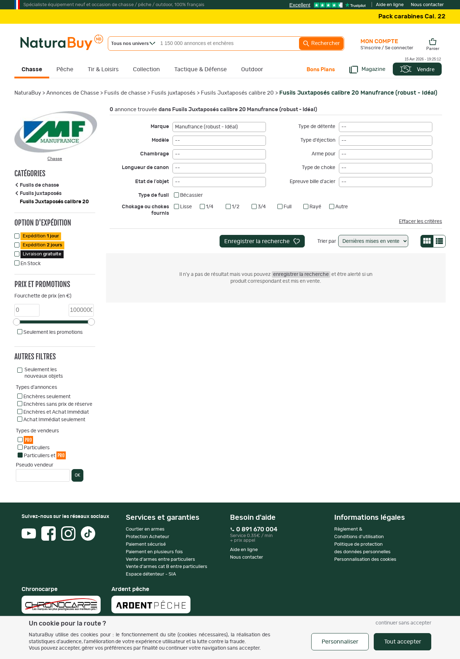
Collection (146, 69)
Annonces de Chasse (72, 93)
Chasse (32, 69)
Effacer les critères (420, 221)
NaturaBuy (27, 93)
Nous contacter (427, 5)
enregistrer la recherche (301, 274)
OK (77, 475)
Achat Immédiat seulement (54, 419)
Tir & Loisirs (103, 69)
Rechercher (321, 43)
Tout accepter (402, 642)
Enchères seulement (46, 396)
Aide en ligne (390, 5)
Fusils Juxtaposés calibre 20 (237, 93)
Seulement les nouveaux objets (43, 373)
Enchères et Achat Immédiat (56, 412)
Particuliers (37, 447)
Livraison (42, 254)
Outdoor (252, 69)
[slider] (16, 322)
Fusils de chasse (125, 93)
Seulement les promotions (53, 332)
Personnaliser (340, 642)
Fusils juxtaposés (173, 93)
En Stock (30, 263)
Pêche (64, 69)
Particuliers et (45, 455)
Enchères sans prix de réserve (57, 404)
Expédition (41, 236)
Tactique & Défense (200, 69)
